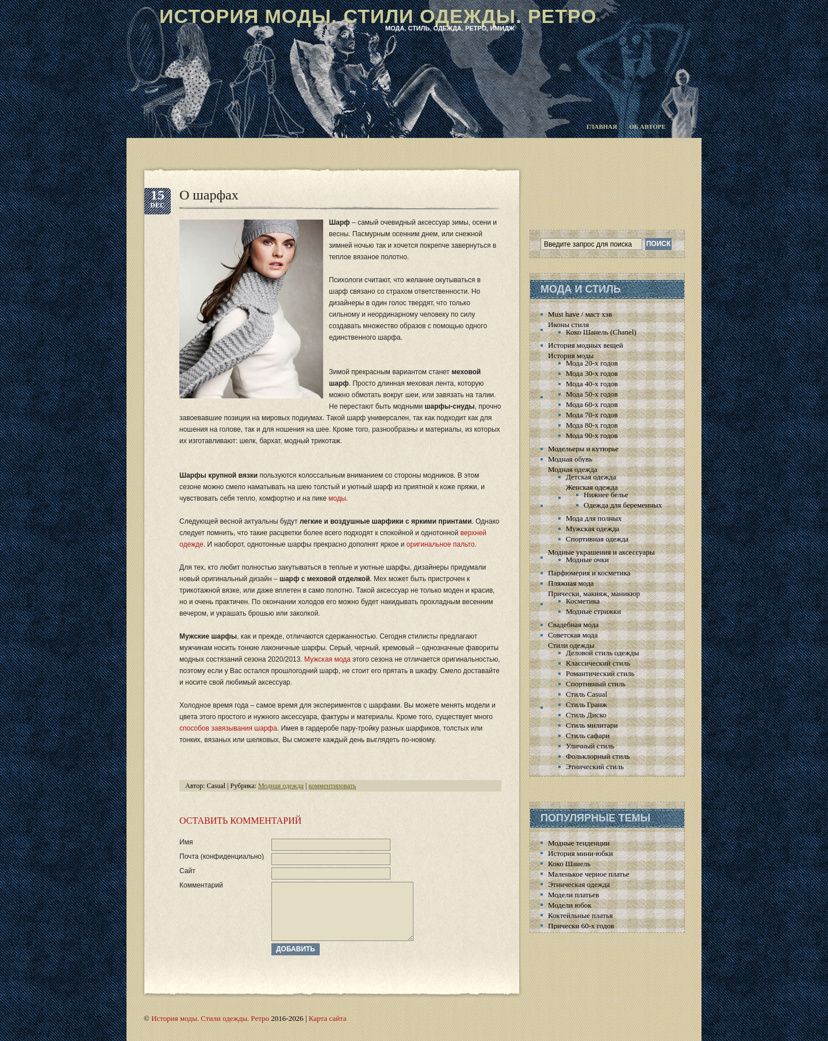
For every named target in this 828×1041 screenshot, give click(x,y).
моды (337, 498)
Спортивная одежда (597, 539)
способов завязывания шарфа (228, 728)
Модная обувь (570, 459)
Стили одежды (571, 645)
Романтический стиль (600, 673)
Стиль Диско (586, 714)
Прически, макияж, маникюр (594, 593)
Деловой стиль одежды (602, 652)
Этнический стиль (595, 766)
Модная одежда (281, 786)
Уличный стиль (590, 746)
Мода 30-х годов (592, 373)
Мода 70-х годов (592, 414)
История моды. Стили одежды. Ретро (378, 16)
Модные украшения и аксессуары (601, 552)
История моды (571, 355)
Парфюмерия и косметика (589, 572)
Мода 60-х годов (592, 404)
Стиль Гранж (586, 704)
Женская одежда (592, 487)
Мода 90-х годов (592, 435)
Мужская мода (327, 659)
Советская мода (572, 635)
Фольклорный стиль (598, 756)
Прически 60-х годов (581, 925)
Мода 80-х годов (592, 425)
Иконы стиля (568, 324)
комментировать (332, 786)
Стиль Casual (586, 694)
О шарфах (209, 194)
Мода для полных (594, 518)
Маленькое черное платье (589, 874)
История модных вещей (585, 345)
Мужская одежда (592, 528)
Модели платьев (573, 894)
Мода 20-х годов (592, 363)
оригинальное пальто (441, 544)
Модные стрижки (593, 611)
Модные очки (587, 559)
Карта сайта (328, 1018)
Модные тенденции (579, 843)
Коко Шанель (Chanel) (601, 332)
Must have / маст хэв (580, 314)
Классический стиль (598, 663)
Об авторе (647, 126)
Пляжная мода (571, 583)
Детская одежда (591, 477)
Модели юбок (570, 905)
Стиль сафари (588, 735)
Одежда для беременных (623, 505)
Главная (601, 126)
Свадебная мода (573, 624)
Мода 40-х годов (592, 383)
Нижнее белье (606, 494)
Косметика (583, 601)
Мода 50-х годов (592, 394)
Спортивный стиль (596, 683)
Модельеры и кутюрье (583, 448)
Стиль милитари (592, 725)
